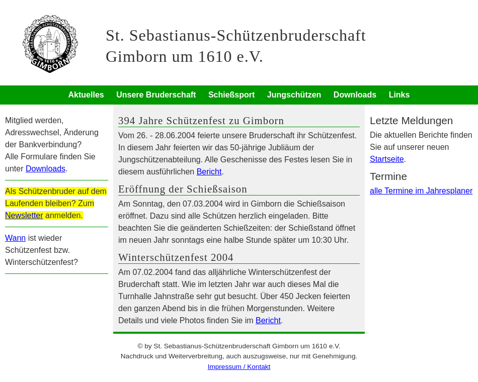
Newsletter (24, 215)
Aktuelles (86, 94)
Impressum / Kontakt (239, 366)
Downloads (355, 94)
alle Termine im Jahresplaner (421, 190)
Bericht (209, 171)
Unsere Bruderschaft (156, 94)
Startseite (387, 159)
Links (399, 94)
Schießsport (231, 94)
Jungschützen (294, 94)
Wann (15, 238)
